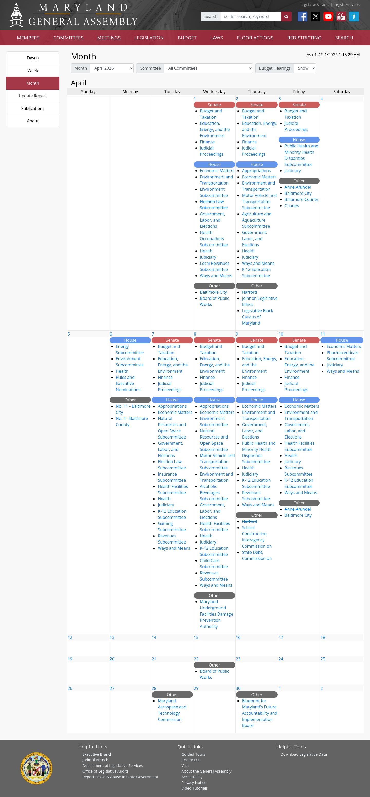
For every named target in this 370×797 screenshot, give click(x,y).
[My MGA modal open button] (340, 16)
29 (196, 688)
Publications (32, 108)
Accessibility (191, 776)
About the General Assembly (206, 771)
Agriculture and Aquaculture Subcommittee (257, 220)
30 (238, 688)
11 (322, 334)
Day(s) (33, 58)
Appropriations (256, 170)
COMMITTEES (68, 37)
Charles (292, 205)
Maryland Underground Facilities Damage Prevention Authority (216, 614)
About (33, 121)
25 (322, 659)
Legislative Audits (347, 4)
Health (206, 251)
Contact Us (190, 759)
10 (281, 334)
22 (196, 659)
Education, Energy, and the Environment (215, 129)
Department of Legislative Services (112, 765)
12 (70, 637)
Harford (249, 292)
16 (238, 637)
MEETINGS (109, 37)
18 (322, 637)
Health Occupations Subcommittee (214, 239)
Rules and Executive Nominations (128, 383)
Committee (150, 68)
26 (70, 688)
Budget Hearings (275, 68)
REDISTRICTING (304, 37)
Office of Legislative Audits (105, 771)
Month (32, 83)
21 (154, 659)
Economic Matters (217, 170)
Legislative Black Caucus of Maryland (257, 317)
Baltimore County (301, 199)
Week (32, 70)
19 (70, 659)
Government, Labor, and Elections (212, 220)
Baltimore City (213, 292)
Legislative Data (313, 754)
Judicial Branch (95, 759)
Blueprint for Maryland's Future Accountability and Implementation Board (260, 713)
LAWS (216, 37)
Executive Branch (97, 754)
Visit (185, 765)
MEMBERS (28, 37)
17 (281, 637)
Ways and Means (216, 275)
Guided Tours (193, 754)
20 (112, 659)
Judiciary (208, 257)
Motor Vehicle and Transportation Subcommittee (259, 201)
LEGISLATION (149, 37)
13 (112, 637)
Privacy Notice (193, 782)
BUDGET (187, 37)
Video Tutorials (194, 788)
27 (112, 688)
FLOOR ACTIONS (255, 37)
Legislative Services (315, 4)
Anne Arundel (298, 187)
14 (154, 637)
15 (196, 637)
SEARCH (344, 37)
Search (211, 16)
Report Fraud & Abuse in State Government (120, 776)
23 (238, 659)
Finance (207, 142)
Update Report (33, 96)
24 (281, 659)
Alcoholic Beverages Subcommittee (214, 493)
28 (154, 688)
